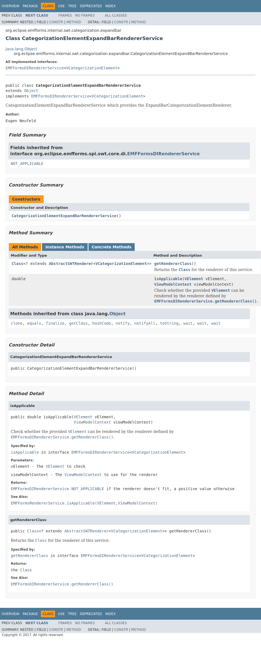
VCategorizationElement (91, 68)
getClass (78, 323)
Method (73, 22)
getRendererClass (173, 263)
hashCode (101, 323)
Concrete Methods (112, 247)
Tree (72, 6)
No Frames (85, 15)
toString (169, 323)
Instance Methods (64, 247)
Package (30, 6)
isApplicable (168, 279)
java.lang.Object (21, 49)
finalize (55, 323)
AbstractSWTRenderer (71, 263)
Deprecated (91, 6)
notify (123, 323)
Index (110, 6)
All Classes (116, 15)
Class (17, 263)
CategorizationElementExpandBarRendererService (64, 216)
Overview (10, 6)
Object (31, 90)
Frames (65, 15)
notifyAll (144, 323)
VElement (193, 279)
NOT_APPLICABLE (27, 163)
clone (16, 323)
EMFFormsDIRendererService (35, 68)
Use (61, 6)
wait (188, 323)
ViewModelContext (173, 284)
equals (34, 323)
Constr (56, 22)
